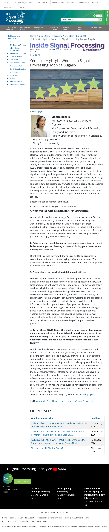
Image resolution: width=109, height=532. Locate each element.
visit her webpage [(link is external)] (83, 394)
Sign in (21, 8)
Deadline (95, 418)
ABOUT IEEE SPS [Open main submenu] (79, 28)
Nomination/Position (43, 418)
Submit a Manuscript (17, 81)
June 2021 (81, 35)
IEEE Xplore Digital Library (23, 2)
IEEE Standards (43, 2)
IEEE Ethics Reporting (80, 518)
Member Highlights (36, 112)
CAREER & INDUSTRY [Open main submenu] (66, 28)
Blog (11, 42)
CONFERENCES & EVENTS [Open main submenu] (25, 28)
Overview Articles (16, 57)
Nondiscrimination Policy (59, 518)
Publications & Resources (14, 37)
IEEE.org (6, 2)
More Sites (71, 2)
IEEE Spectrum (58, 2)
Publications (14, 60)
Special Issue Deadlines (18, 69)
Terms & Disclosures (39, 521)
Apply (100, 19)
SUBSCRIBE (22, 481)
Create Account (9, 8)
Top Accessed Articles (17, 85)
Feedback (24, 521)
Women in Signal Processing (50, 401)
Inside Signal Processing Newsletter (56, 35)
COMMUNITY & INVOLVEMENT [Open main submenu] (53, 28)
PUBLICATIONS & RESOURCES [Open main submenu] (11, 28)
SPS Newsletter (15, 72)
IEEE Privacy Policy (9, 521)
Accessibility (42, 518)
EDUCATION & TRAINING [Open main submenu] (38, 28)
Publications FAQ (16, 66)
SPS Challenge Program (18, 45)
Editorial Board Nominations (15, 49)
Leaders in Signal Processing (79, 401)
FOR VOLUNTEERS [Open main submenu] (96, 27)
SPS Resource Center (17, 75)
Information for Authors (18, 53)
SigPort (12, 78)
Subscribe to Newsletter (88, 2)
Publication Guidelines (17, 63)
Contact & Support (27, 518)
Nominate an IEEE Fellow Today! (47, 448)
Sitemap (13, 518)
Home (33, 35)
